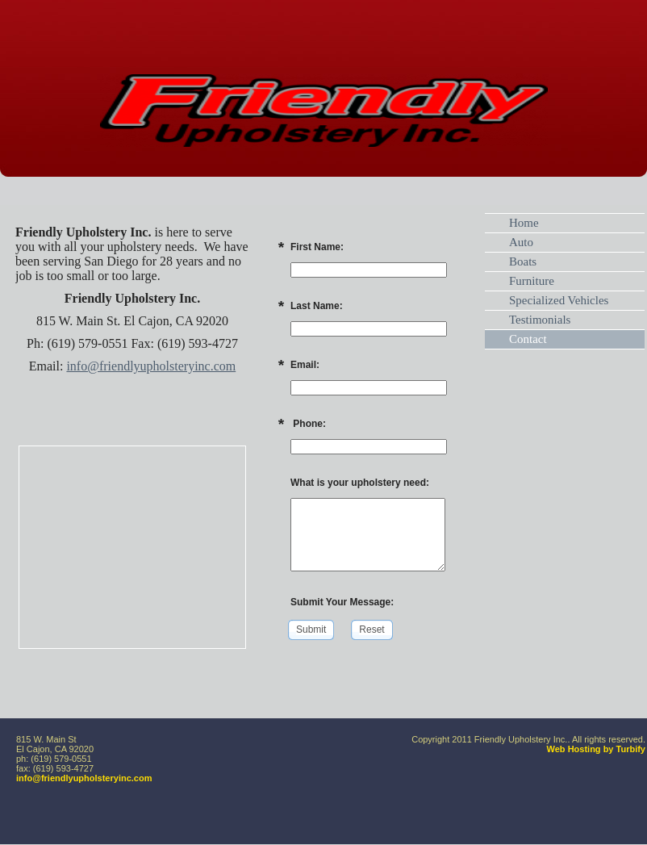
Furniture (531, 280)
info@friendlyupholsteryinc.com (151, 366)
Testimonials (539, 319)
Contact (528, 339)
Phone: (308, 423)
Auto (521, 242)
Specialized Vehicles (558, 300)
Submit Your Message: (342, 602)
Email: (304, 364)
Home (524, 222)
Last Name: (316, 306)
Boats (522, 261)
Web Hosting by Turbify (596, 749)
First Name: (317, 247)
